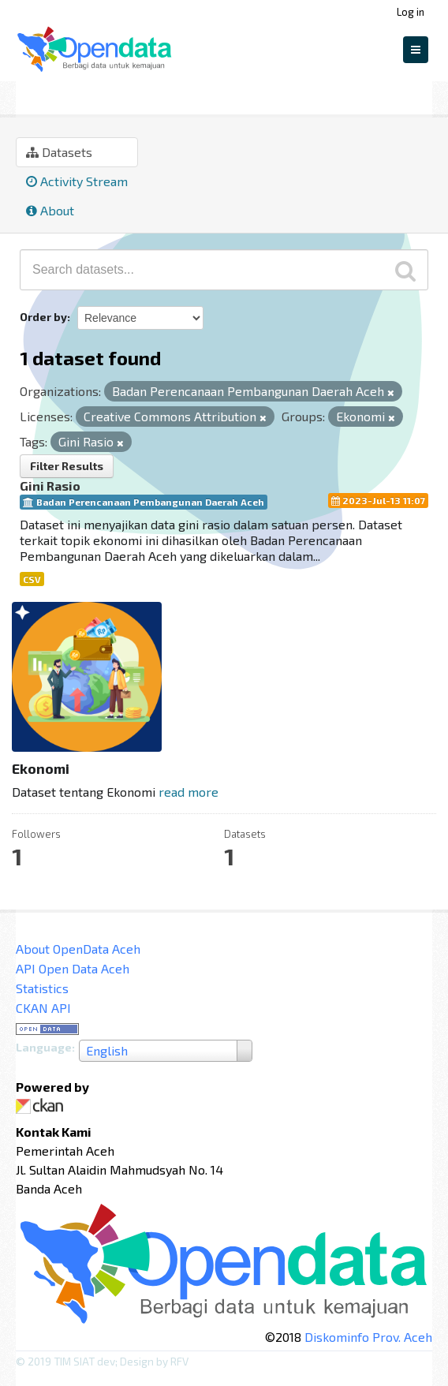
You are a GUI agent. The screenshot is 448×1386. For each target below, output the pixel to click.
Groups (41, 95)
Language (44, 1047)
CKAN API (43, 1007)
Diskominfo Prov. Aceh (368, 1336)
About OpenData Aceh (78, 948)
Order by (43, 316)
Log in (410, 12)
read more (188, 791)
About (50, 210)
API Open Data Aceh (72, 968)
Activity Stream (77, 181)
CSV (32, 579)
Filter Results (66, 466)
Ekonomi (112, 95)
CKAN (42, 1106)
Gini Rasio (50, 485)
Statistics (42, 988)
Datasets (59, 151)
